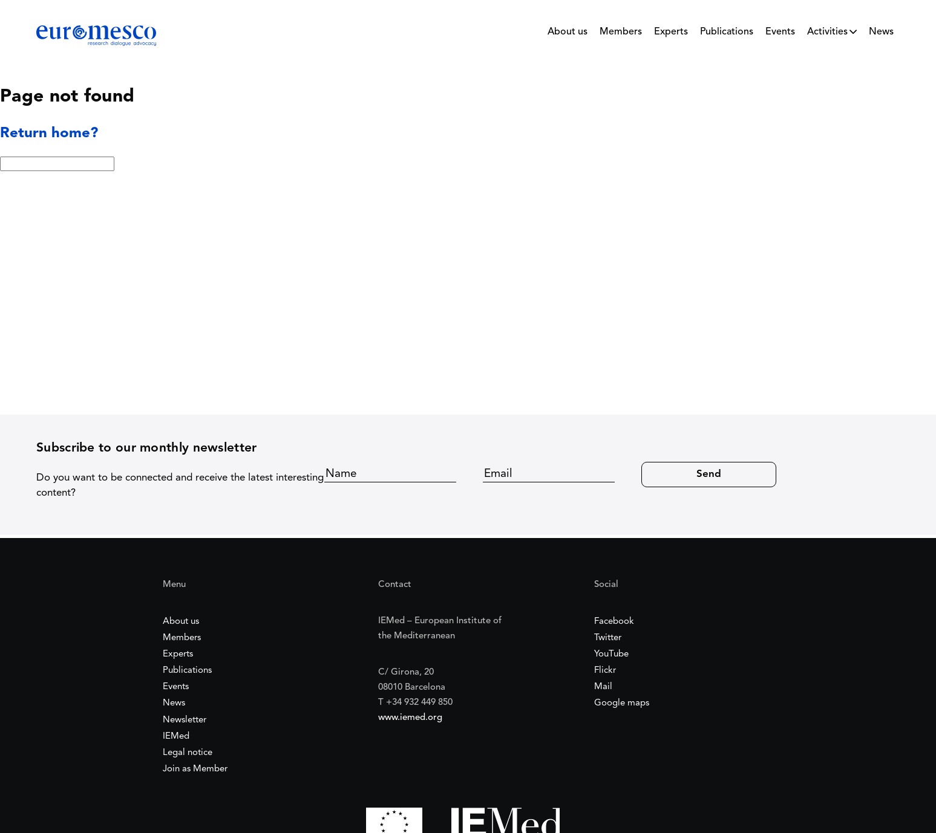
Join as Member (195, 769)
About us (567, 32)
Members (621, 32)
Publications (726, 32)
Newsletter (184, 720)
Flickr (605, 670)
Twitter (607, 638)
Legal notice (187, 752)
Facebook (614, 621)
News (881, 32)
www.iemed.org (410, 717)
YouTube (611, 654)
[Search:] (57, 164)
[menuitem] (568, 35)
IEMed (176, 736)
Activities (827, 32)
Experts (671, 32)
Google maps (621, 703)
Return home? (49, 133)
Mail (603, 687)
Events (780, 32)
